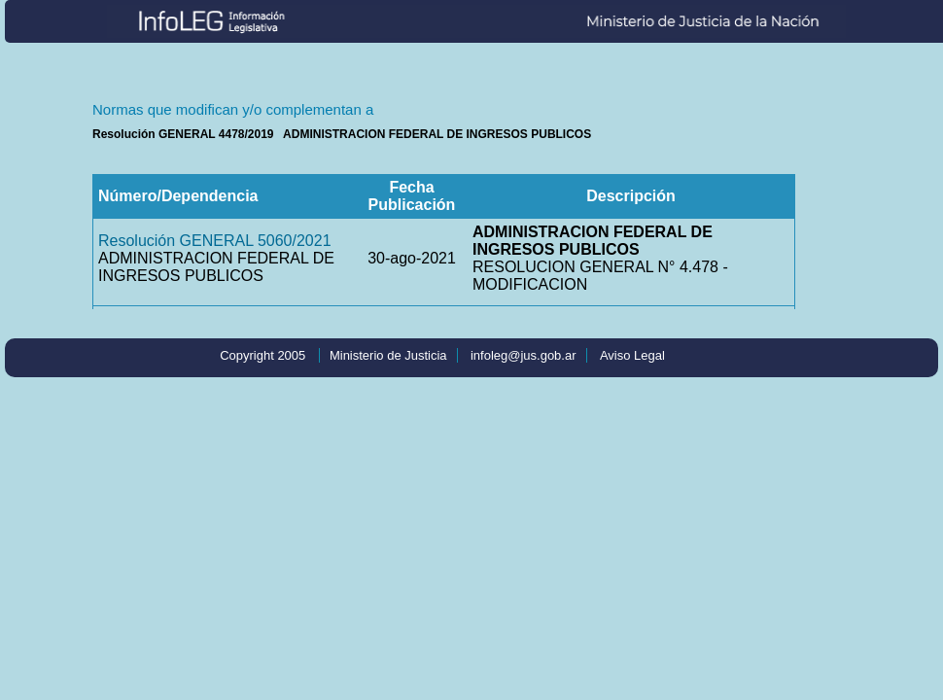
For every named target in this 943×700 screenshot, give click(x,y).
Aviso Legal (632, 355)
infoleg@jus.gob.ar (523, 355)
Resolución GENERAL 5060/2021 (215, 240)
